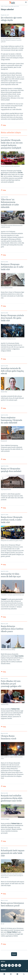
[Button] (3, 125)
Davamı (14, 954)
